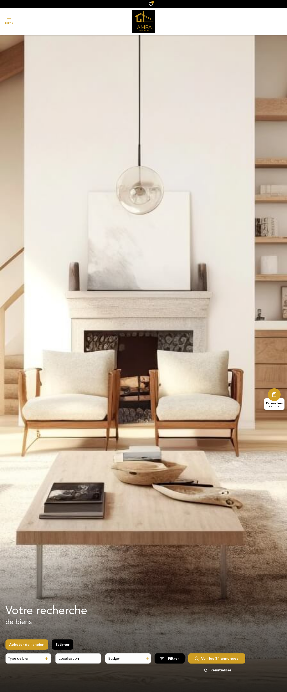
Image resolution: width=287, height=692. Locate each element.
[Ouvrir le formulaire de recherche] (170, 661)
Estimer (62, 647)
